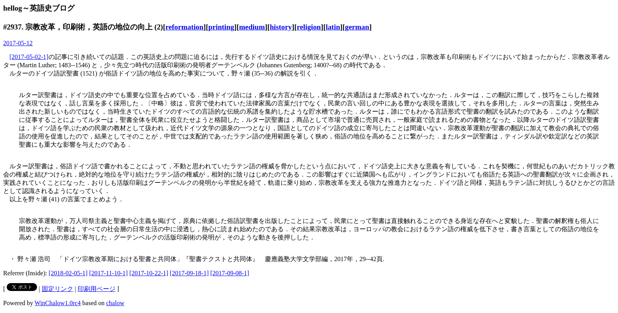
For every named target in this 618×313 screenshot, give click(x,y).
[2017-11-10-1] (108, 273)
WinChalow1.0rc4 (58, 303)
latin (333, 27)
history (281, 27)
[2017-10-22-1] (148, 273)
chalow (115, 303)
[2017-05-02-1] (28, 56)
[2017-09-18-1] (189, 273)
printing (221, 27)
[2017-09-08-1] (229, 273)
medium (252, 27)
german (357, 27)
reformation (184, 27)
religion (309, 27)
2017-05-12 (18, 43)
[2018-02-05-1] (68, 273)
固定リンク (57, 288)
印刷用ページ (96, 288)
